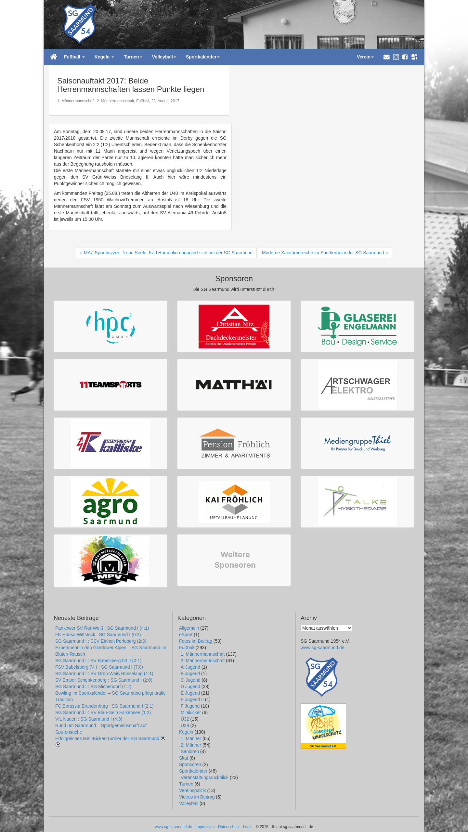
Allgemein (189, 628)
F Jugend (190, 706)
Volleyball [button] (164, 56)
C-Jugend (191, 680)
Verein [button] (365, 56)
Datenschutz (229, 827)
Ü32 (185, 719)
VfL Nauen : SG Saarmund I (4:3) (88, 719)
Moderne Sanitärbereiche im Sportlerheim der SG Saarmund (323, 252)
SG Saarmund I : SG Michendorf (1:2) (93, 686)
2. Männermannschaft (115, 101)
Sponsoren (190, 764)
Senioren (190, 751)
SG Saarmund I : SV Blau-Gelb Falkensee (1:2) (103, 712)
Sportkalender (193, 771)
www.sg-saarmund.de (322, 647)
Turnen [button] (133, 56)
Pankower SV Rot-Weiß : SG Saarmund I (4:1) (102, 628)
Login (248, 827)
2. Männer (191, 745)
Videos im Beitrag (196, 797)
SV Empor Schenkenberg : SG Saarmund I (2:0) (103, 680)
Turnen (186, 784)
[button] (386, 57)
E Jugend (190, 693)
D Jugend (190, 686)
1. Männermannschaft (76, 101)
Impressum (205, 827)
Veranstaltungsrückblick (204, 777)
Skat (183, 758)
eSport (185, 634)
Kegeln (186, 732)
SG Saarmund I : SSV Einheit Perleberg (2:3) (100, 641)
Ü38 (185, 725)
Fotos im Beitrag (195, 641)
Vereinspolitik (192, 790)
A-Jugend (190, 667)
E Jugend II (192, 699)
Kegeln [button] (104, 56)
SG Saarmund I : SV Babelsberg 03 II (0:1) (98, 660)
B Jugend (190, 673)
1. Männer (191, 738)
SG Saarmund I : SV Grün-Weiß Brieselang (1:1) (104, 673)
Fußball (142, 101)
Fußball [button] (74, 56)
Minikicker (191, 712)
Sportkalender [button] (203, 56)
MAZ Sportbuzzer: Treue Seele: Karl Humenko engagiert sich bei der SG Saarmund (168, 252)
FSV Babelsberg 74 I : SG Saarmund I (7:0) (99, 667)
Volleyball (188, 803)
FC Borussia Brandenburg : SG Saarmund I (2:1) (104, 706)
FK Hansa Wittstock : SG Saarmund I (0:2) (98, 634)
